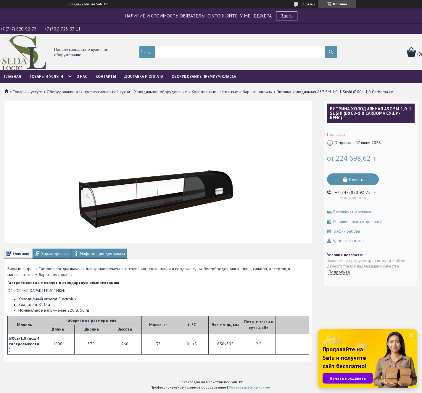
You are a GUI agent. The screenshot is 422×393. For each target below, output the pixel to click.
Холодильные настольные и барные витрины (232, 91)
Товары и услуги (46, 76)
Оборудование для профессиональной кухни (88, 91)
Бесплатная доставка (352, 212)
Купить (356, 179)
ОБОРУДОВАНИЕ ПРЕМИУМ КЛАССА (204, 76)
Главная (12, 76)
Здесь (287, 16)
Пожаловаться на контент (250, 387)
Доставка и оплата (143, 76)
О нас (81, 76)
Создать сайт (78, 4)
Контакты (106, 76)
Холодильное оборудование (160, 91)
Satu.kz (237, 382)
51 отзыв (308, 4)
